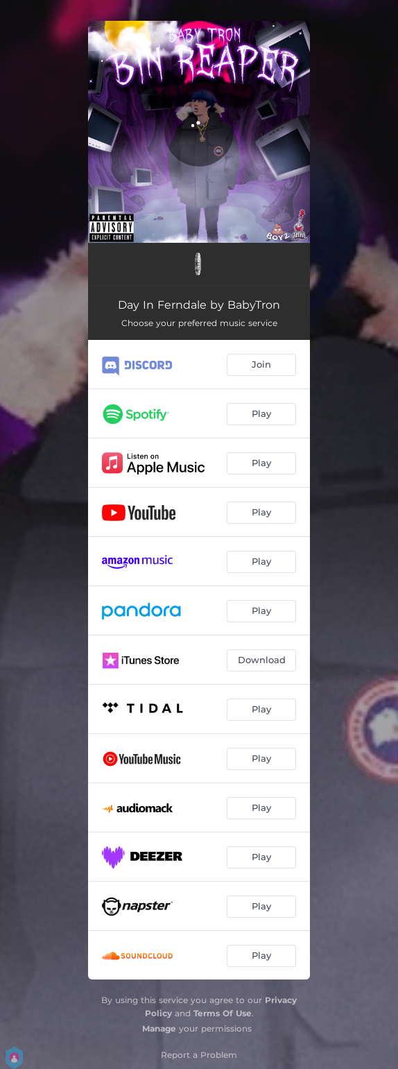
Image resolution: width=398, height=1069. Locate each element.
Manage (159, 1028)
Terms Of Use (222, 1013)
